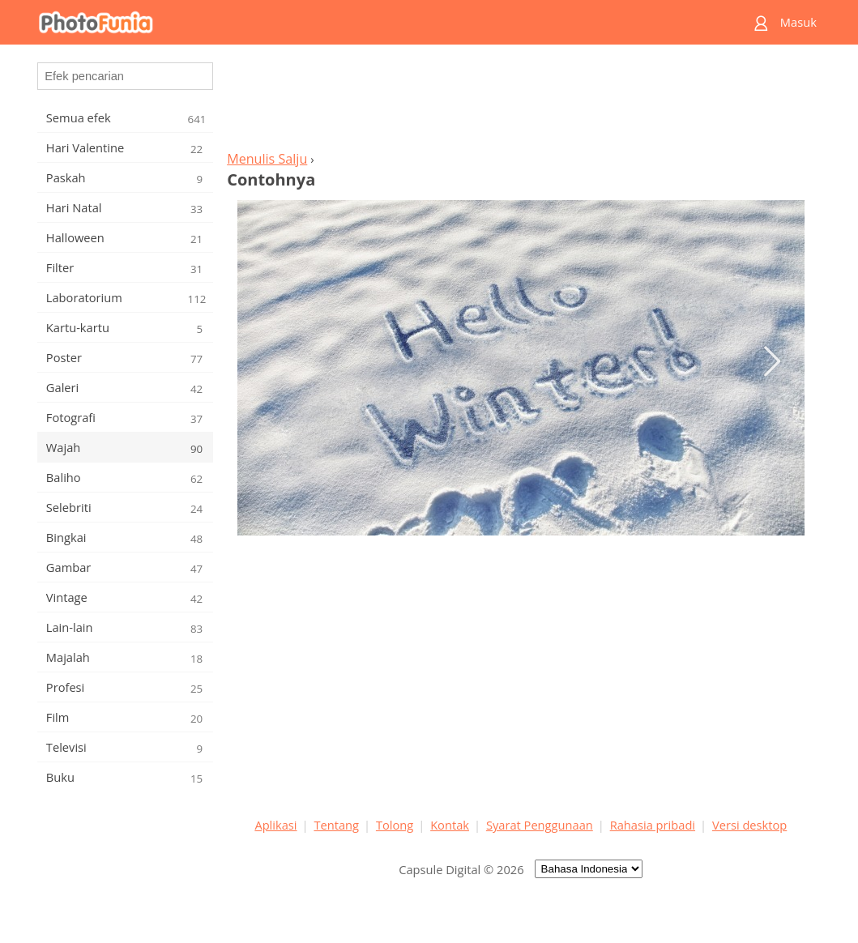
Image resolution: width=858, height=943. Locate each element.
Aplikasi (275, 825)
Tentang (336, 825)
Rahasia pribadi (652, 825)
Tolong (394, 825)
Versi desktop (749, 825)
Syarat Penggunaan (539, 825)
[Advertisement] (521, 102)
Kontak (449, 825)
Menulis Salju (267, 159)
